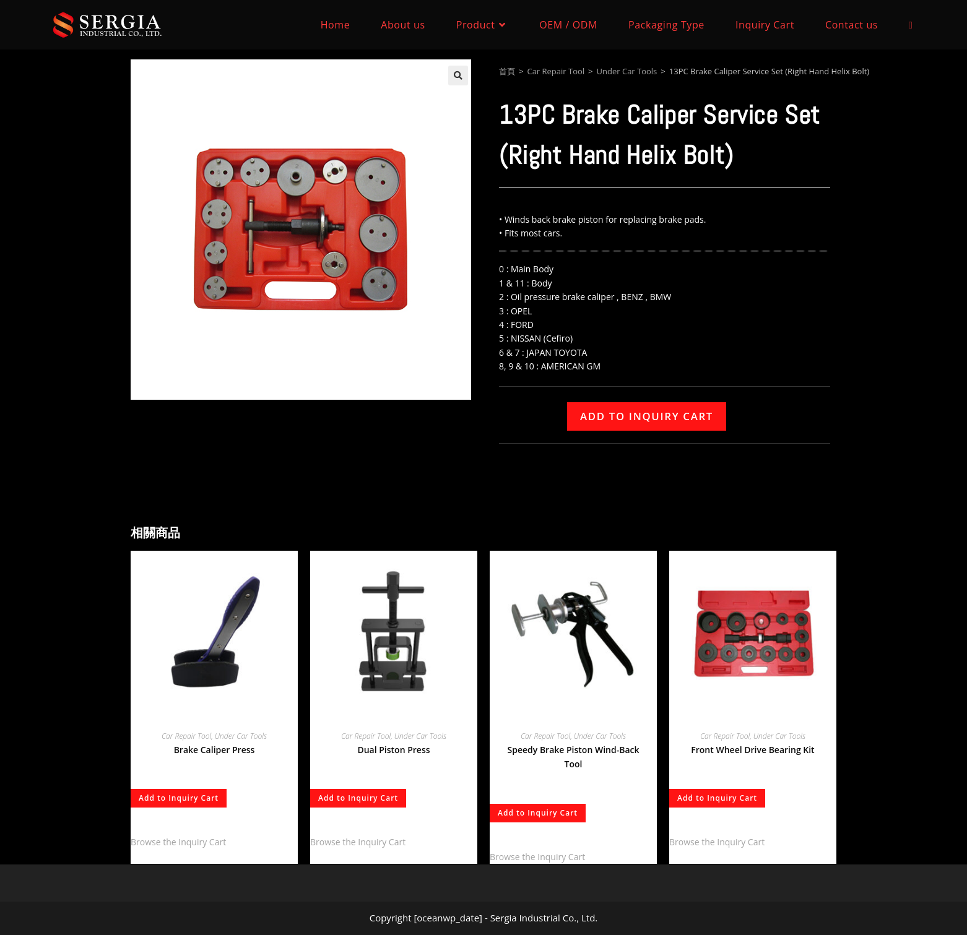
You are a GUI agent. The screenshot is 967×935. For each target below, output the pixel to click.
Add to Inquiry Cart (646, 416)
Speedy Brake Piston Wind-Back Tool (573, 757)
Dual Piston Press (393, 750)
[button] (458, 75)
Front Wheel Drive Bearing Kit (752, 750)
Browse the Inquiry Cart (178, 842)
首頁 (507, 71)
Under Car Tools (627, 71)
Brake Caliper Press (214, 750)
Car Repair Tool (555, 71)
